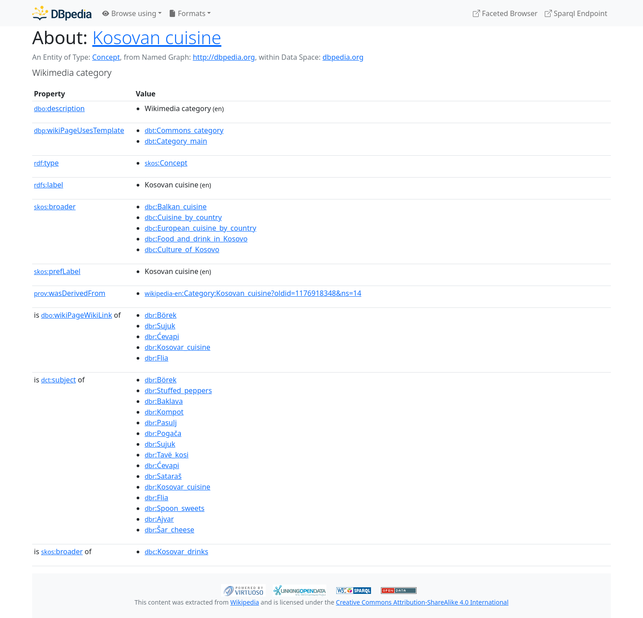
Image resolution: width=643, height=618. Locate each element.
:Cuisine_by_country (183, 217)
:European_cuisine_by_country (200, 228)
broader (54, 207)
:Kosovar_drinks (176, 551)
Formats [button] (187, 13)
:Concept (166, 163)
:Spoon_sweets (175, 508)
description (59, 108)
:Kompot (164, 412)
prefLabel (57, 271)
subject (58, 380)
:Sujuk (160, 326)
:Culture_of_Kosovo (182, 249)
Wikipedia (244, 602)
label (48, 185)
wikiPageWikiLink (76, 315)
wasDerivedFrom (69, 293)
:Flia (156, 358)
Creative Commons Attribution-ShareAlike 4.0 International (422, 602)
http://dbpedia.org (224, 57)
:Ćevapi (162, 336)
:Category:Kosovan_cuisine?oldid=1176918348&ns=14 (253, 293)
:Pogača (163, 433)
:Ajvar (159, 519)
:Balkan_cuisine (176, 207)
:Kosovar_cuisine (177, 347)
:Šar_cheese (169, 530)
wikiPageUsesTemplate (79, 130)
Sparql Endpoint (576, 13)
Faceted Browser (505, 13)
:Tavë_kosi (166, 455)
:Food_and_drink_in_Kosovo (196, 239)
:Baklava (164, 401)
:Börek (160, 315)
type (46, 163)
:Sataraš (163, 476)
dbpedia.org (342, 57)
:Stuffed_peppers (178, 390)
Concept (106, 57)
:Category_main (176, 141)
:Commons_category (184, 130)
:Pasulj (161, 422)
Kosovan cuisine (156, 37)
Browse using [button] (129, 13)
